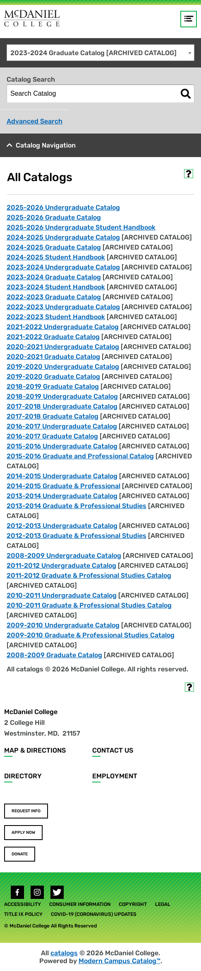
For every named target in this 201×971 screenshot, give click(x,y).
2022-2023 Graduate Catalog (54, 297)
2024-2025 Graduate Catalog (54, 247)
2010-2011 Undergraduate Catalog (62, 595)
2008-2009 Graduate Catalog (54, 655)
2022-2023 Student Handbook (56, 317)
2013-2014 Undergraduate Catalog (62, 496)
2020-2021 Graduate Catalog (53, 357)
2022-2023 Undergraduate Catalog (63, 307)
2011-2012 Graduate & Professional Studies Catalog (89, 575)
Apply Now (23, 832)
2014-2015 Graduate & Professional (63, 486)
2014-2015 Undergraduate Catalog (62, 476)
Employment (114, 776)
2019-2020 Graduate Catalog (53, 376)
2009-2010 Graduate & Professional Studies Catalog (91, 635)
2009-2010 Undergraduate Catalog (63, 625)
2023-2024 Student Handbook (56, 287)
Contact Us (112, 750)
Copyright (133, 904)
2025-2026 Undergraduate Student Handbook (81, 227)
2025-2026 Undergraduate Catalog (63, 207)
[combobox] (100, 52)
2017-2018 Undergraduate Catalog (62, 406)
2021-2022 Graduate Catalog (53, 337)
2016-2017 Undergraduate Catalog (62, 426)
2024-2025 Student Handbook (56, 257)
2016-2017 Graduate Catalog (52, 436)
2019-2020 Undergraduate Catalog (63, 366)
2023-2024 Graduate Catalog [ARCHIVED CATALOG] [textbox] (93, 53)
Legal (162, 904)
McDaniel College (30, 712)
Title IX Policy (23, 914)
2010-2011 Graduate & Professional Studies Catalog (89, 605)
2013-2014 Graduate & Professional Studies (76, 506)
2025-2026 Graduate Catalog (54, 217)
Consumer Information (79, 904)
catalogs (64, 953)
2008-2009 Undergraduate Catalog (64, 555)
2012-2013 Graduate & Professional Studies (76, 536)
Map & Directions (35, 750)
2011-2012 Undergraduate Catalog (61, 565)
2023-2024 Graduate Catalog (54, 277)
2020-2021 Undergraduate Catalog (63, 347)
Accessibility (22, 904)
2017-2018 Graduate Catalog (52, 416)
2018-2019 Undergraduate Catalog (62, 396)
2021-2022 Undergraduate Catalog (63, 327)
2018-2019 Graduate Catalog (53, 386)
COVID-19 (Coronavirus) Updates (93, 914)
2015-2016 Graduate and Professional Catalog (80, 456)
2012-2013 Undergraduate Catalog (62, 526)
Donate (20, 854)
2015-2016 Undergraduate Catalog (62, 446)
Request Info (26, 811)
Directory (23, 776)
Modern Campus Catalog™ (119, 961)
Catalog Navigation (46, 145)
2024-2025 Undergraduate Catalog (63, 237)
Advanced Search (34, 121)
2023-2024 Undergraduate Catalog (63, 267)
